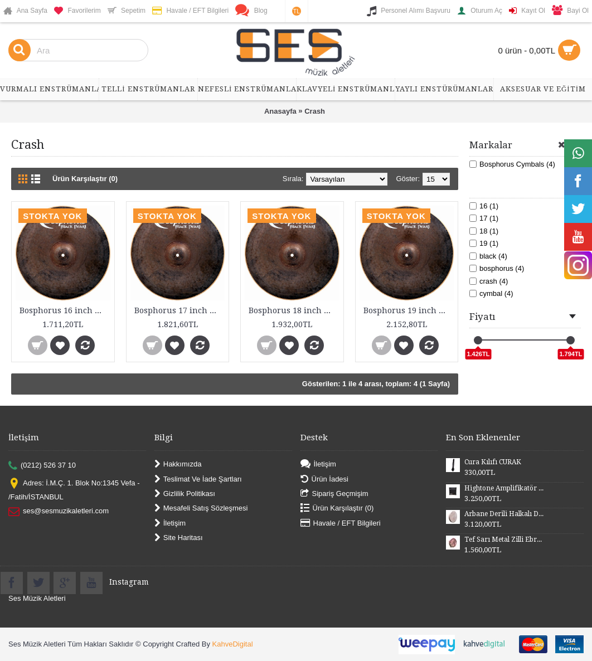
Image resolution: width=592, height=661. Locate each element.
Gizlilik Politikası (184, 494)
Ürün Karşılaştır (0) (85, 178)
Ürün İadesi (324, 479)
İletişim (170, 523)
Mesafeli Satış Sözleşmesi (201, 508)
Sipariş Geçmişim (334, 494)
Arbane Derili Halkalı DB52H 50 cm (504, 514)
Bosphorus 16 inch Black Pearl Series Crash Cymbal (65, 310)
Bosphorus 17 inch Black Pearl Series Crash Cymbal (179, 310)
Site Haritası (178, 538)
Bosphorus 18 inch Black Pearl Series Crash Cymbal (294, 310)
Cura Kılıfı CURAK (492, 462)
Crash (314, 111)
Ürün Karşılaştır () (337, 508)
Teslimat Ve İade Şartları (198, 479)
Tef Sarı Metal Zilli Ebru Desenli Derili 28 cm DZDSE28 (504, 539)
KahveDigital (232, 644)
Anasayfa (280, 111)
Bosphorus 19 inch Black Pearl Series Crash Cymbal (408, 310)
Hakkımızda (178, 464)
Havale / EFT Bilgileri (340, 523)
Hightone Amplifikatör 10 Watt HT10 (504, 488)
